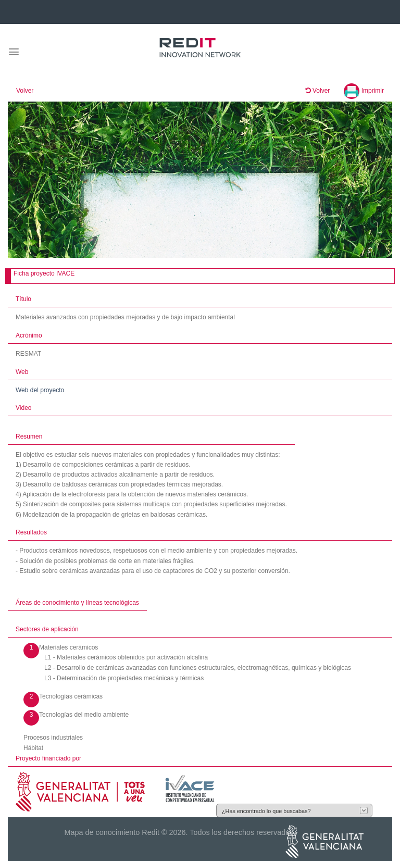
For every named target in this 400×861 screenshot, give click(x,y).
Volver (24, 90)
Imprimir (364, 90)
